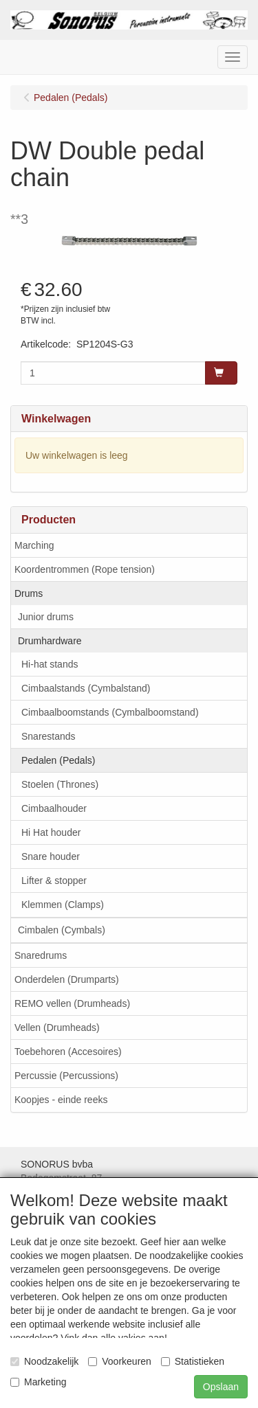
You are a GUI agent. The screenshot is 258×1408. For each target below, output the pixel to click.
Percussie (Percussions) (66, 1075)
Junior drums (46, 616)
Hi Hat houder (50, 832)
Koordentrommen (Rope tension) (84, 569)
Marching (34, 545)
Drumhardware (50, 640)
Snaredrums (40, 955)
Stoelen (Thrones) (59, 784)
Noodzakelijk (44, 1361)
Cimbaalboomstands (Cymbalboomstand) (110, 712)
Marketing (38, 1381)
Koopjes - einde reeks (60, 1099)
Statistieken (192, 1361)
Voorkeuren (119, 1361)
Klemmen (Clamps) (62, 904)
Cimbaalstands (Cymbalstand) (86, 688)
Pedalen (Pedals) (58, 760)
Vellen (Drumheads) (57, 1027)
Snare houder (50, 856)
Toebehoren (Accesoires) (68, 1051)
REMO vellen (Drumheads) (72, 1003)
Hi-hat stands (49, 664)
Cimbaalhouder (54, 808)
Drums (28, 593)
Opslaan (221, 1386)
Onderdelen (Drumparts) (66, 979)
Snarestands (48, 736)
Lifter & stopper (54, 880)
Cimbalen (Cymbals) (61, 929)
